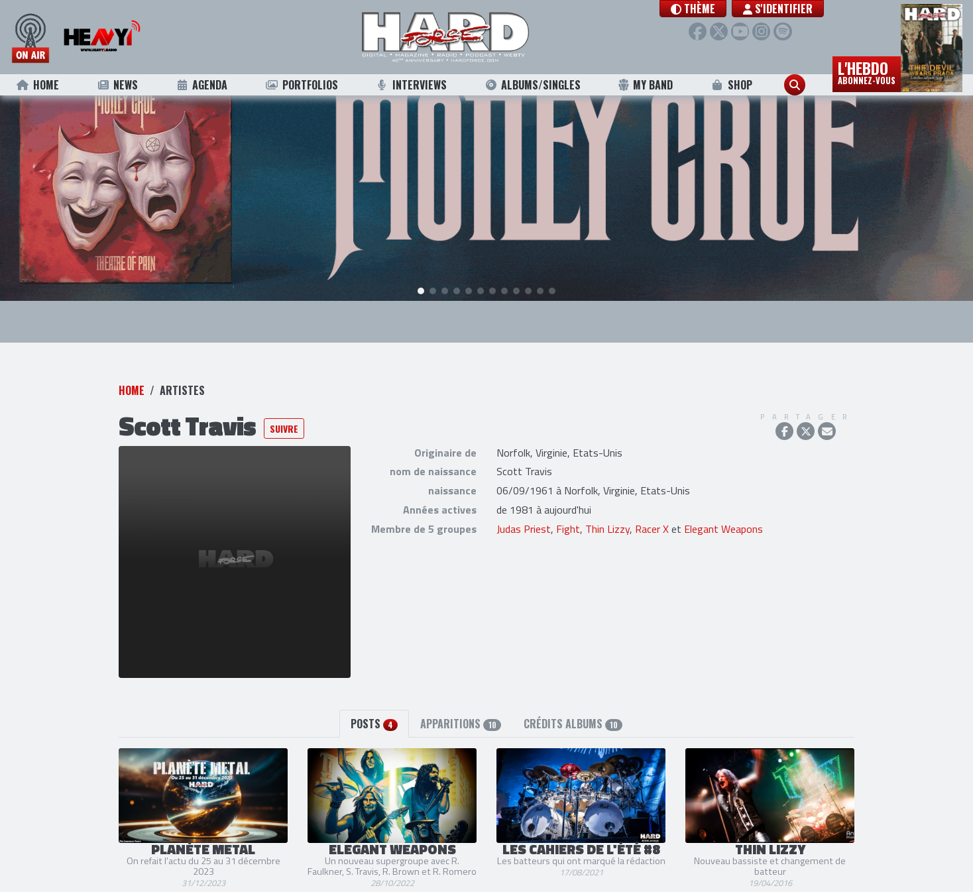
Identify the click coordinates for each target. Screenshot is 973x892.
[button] (694, 8)
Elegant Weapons (723, 513)
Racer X (652, 513)
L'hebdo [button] (866, 71)
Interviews (411, 85)
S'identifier (780, 9)
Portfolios (301, 85)
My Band (645, 85)
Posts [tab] (374, 708)
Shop (731, 85)
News (117, 85)
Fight (568, 513)
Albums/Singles (532, 85)
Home (37, 85)
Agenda (201, 85)
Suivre (284, 412)
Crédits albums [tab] (573, 708)
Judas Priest (523, 513)
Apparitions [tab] (460, 708)
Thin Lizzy (607, 513)
